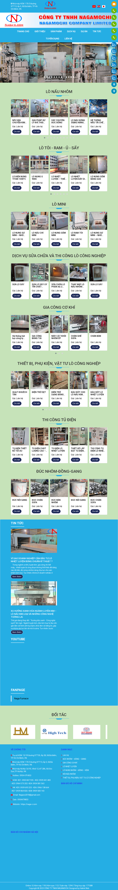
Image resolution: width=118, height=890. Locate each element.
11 (68, 77)
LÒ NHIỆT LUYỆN (70, 766)
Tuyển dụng (52, 38)
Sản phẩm (56, 31)
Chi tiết (17, 131)
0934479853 (23, 799)
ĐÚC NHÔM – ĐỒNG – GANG (74, 759)
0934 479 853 (25, 775)
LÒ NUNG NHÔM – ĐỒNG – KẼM (76, 770)
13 (73, 77)
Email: (14, 795)
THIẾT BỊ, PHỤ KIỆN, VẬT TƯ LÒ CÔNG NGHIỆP (82, 778)
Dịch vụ (71, 31)
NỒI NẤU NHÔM (69, 774)
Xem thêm (16, 579)
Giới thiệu (40, 31)
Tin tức (97, 31)
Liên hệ (68, 38)
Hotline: (15, 775)
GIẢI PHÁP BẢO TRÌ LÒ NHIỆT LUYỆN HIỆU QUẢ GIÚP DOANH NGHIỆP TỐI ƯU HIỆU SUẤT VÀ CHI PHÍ (32, 561)
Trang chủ (23, 31)
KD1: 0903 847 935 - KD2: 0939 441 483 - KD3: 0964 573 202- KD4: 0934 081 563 (31, 782)
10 (66, 77)
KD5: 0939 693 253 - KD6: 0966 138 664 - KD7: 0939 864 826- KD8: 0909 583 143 (30, 789)
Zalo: (14, 799)
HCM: (14, 780)
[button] (44, 137)
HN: (13, 787)
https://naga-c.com (29, 804)
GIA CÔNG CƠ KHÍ (70, 763)
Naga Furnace (21, 698)
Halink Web (84, 888)
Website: (15, 804)
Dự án (84, 31)
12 (71, 77)
